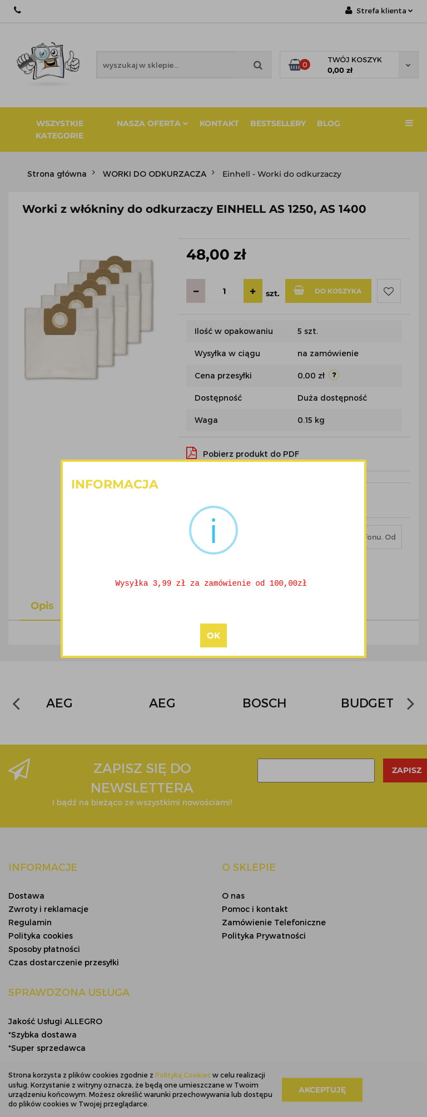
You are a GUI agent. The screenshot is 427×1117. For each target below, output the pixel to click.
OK (213, 636)
